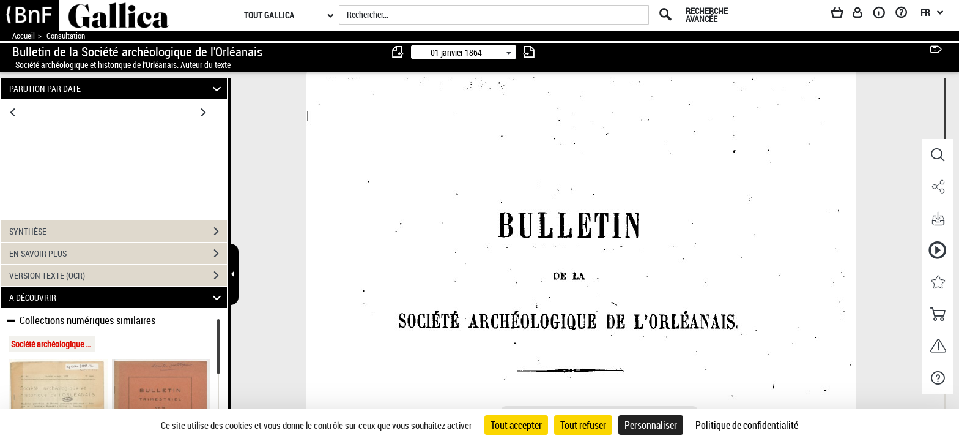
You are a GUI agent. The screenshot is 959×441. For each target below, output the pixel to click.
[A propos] (883, 15)
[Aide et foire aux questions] (905, 15)
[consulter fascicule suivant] (529, 51)
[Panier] (843, 15)
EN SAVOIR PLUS (118, 253)
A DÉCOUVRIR (117, 297)
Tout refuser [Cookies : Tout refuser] (583, 425)
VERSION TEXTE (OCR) (118, 275)
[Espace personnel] (863, 15)
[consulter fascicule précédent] (398, 51)
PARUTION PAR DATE (117, 88)
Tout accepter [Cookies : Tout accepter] (516, 425)
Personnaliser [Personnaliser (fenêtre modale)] (650, 425)
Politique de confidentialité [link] (746, 425)
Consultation (65, 36)
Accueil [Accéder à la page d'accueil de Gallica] (23, 36)
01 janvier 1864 (456, 52)
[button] (937, 155)
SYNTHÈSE (118, 231)
